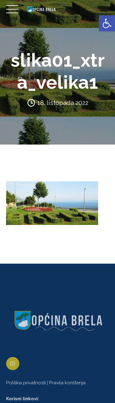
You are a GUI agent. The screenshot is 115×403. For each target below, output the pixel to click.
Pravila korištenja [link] (67, 383)
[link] (107, 23)
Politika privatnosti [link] (26, 383)
